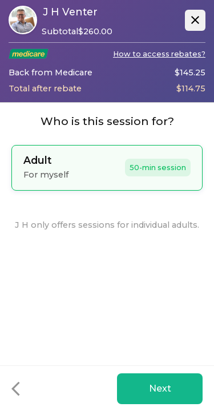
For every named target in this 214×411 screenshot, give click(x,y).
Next (160, 388)
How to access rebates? (159, 54)
